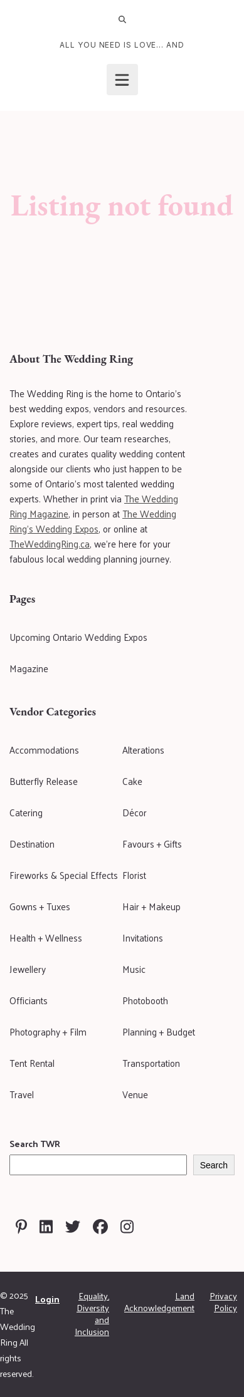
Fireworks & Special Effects (63, 874)
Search (214, 1165)
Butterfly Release (43, 780)
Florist (134, 874)
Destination (32, 843)
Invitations (142, 937)
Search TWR (34, 1143)
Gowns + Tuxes (39, 906)
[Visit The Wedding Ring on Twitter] (72, 1226)
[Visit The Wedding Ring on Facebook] (100, 1226)
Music (134, 968)
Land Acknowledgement (159, 1302)
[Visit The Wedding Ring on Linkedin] (46, 1226)
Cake (132, 780)
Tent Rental (32, 1062)
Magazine (28, 668)
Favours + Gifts (152, 843)
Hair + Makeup (151, 906)
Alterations (143, 749)
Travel (21, 1094)
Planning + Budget (158, 1031)
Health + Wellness (45, 937)
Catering (26, 812)
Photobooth (145, 1000)
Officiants (28, 1000)
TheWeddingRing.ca (49, 543)
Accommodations (44, 749)
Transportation (151, 1062)
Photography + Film (48, 1031)
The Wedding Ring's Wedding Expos (92, 521)
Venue (135, 1094)
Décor (134, 812)
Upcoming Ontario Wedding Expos (78, 636)
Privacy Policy (223, 1302)
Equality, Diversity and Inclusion (92, 1313)
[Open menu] (122, 79)
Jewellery (27, 968)
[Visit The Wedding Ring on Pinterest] (21, 1226)
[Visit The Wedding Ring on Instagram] (127, 1226)
